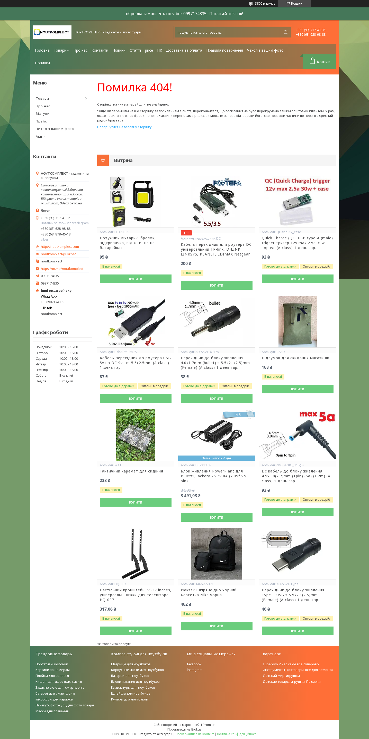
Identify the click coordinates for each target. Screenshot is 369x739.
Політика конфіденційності (237, 734)
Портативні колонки (51, 664)
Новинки (42, 62)
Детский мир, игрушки (281, 675)
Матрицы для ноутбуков (131, 664)
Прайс (41, 121)
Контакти (100, 50)
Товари (60, 50)
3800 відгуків (265, 3)
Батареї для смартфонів (55, 693)
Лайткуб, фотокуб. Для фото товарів (65, 705)
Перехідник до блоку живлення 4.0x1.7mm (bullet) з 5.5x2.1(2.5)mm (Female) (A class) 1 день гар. (215, 363)
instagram (194, 669)
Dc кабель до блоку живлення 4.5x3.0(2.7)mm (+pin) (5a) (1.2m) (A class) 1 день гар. (296, 476)
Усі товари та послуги (114, 643)
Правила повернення (224, 50)
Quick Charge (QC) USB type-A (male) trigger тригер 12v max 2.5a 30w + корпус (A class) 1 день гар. (297, 243)
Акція (41, 136)
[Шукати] (286, 32)
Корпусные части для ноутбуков (137, 669)
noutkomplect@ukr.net (58, 254)
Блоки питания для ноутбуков (135, 681)
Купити (135, 279)
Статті (135, 50)
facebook (194, 664)
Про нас (80, 50)
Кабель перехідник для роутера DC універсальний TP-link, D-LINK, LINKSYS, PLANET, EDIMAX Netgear (216, 249)
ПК (159, 50)
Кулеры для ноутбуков (129, 699)
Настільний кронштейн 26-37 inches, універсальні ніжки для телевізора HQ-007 (136, 595)
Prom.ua (209, 724)
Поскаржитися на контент (195, 734)
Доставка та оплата (184, 50)
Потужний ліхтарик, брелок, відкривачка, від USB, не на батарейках (128, 243)
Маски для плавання (52, 711)
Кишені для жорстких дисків (58, 681)
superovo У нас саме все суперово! (291, 664)
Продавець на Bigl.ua (184, 729)
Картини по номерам (52, 669)
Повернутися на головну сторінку (124, 127)
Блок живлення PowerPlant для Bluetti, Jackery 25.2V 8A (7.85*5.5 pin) (213, 476)
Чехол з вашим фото (265, 50)
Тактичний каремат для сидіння (131, 471)
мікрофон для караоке (54, 699)
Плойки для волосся (52, 675)
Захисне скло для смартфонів (59, 687)
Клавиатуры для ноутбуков (133, 687)
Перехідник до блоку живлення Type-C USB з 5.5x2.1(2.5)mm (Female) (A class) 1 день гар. (293, 595)
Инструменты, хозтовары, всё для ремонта (298, 669)
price (149, 50)
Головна (42, 50)
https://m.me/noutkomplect (62, 268)
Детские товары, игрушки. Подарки (292, 681)
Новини (118, 50)
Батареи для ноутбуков (130, 675)
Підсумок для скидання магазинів (295, 358)
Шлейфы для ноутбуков (130, 693)
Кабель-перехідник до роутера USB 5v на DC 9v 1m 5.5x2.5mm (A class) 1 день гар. (135, 363)
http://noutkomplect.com (60, 246)
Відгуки (43, 113)
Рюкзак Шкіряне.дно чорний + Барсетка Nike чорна (210, 592)
